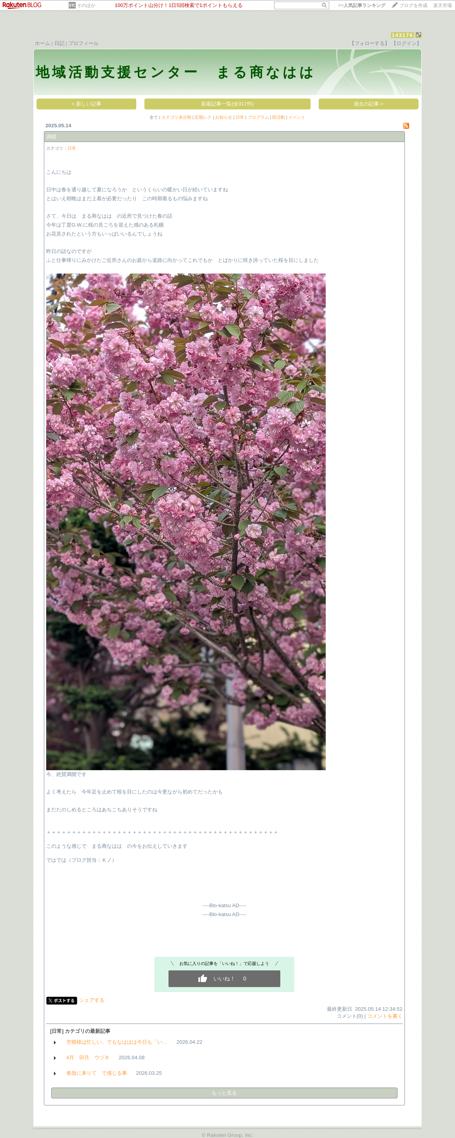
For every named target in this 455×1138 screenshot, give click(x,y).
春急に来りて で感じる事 (96, 1073)
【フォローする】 (369, 43)
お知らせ (223, 117)
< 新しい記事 (86, 104)
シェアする (91, 1000)
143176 (402, 35)
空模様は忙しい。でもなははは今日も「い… (116, 1042)
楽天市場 (442, 5)
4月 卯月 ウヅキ (87, 1057)
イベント (297, 117)
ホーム (42, 43)
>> (362, 5)
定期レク (203, 117)
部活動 (278, 117)
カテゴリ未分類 (176, 117)
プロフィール (83, 43)
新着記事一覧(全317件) (227, 104)
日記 (59, 43)
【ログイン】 (406, 43)
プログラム (258, 117)
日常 (240, 117)
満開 (51, 137)
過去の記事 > (369, 104)
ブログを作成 (413, 5)
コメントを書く (385, 1016)
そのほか (86, 5)
